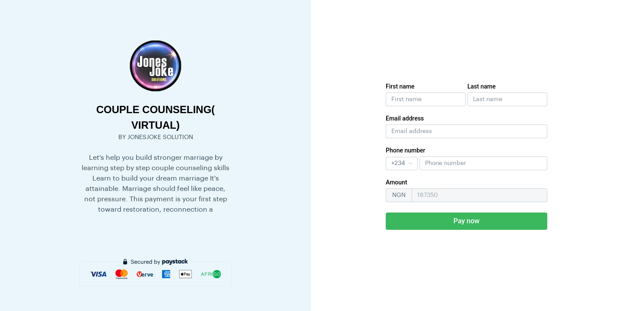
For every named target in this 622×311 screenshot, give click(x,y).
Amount (396, 182)
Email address (405, 118)
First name (400, 86)
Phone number (405, 150)
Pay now (466, 221)
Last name (481, 86)
